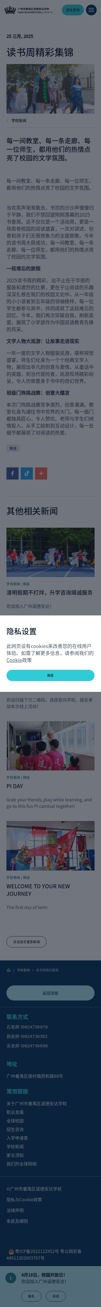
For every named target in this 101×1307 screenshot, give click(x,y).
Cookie (14, 659)
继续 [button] (50, 675)
